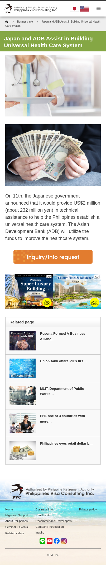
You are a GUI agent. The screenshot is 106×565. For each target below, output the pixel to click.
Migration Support (16, 515)
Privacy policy (88, 509)
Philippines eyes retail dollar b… (66, 443)
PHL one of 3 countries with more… (62, 418)
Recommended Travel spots (54, 521)
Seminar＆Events (16, 527)
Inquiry (40, 532)
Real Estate (43, 515)
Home (9, 509)
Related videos (15, 533)
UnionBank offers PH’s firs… (63, 361)
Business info (44, 509)
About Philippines (16, 521)
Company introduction (50, 526)
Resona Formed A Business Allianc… (62, 336)
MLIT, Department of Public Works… (62, 391)
